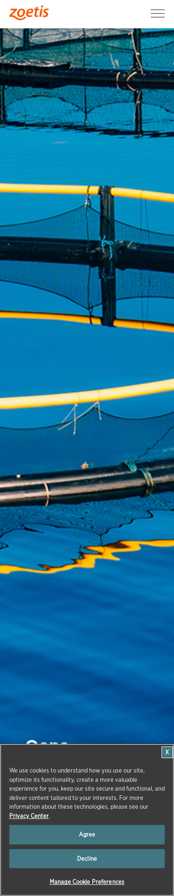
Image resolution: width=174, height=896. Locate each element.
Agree (87, 834)
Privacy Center (29, 815)
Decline (87, 858)
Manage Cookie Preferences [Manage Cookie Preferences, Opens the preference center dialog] (87, 881)
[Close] (167, 752)
